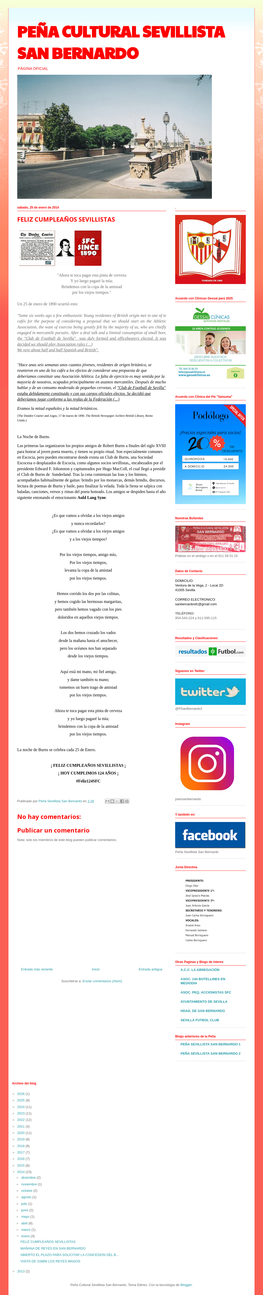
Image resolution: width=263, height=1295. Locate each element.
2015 (21, 1165)
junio (25, 1210)
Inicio (96, 969)
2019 (21, 1139)
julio (24, 1204)
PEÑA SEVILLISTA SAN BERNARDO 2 (211, 1053)
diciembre (29, 1177)
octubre (27, 1191)
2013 (21, 1271)
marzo (26, 1230)
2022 (21, 1120)
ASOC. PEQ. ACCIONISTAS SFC (206, 992)
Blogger (186, 1285)
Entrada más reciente (37, 969)
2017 (21, 1152)
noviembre (29, 1184)
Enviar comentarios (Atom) (102, 981)
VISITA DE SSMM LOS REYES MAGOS (50, 1261)
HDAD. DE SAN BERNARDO (203, 1011)
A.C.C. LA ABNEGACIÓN (200, 970)
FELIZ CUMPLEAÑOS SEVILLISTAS (47, 1242)
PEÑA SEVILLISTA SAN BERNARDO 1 (211, 1044)
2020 (21, 1133)
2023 (21, 1113)
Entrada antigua (150, 969)
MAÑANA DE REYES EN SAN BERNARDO (53, 1248)
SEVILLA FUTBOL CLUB (200, 1020)
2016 (21, 1159)
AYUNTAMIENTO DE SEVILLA (204, 1002)
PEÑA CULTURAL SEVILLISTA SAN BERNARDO (121, 41)
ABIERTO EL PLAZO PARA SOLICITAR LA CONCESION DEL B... (69, 1255)
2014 (21, 1172)
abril (25, 1223)
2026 (21, 1094)
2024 (21, 1107)
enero (26, 1236)
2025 (21, 1100)
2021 (21, 1126)
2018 (21, 1146)
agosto (26, 1197)
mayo (25, 1216)
